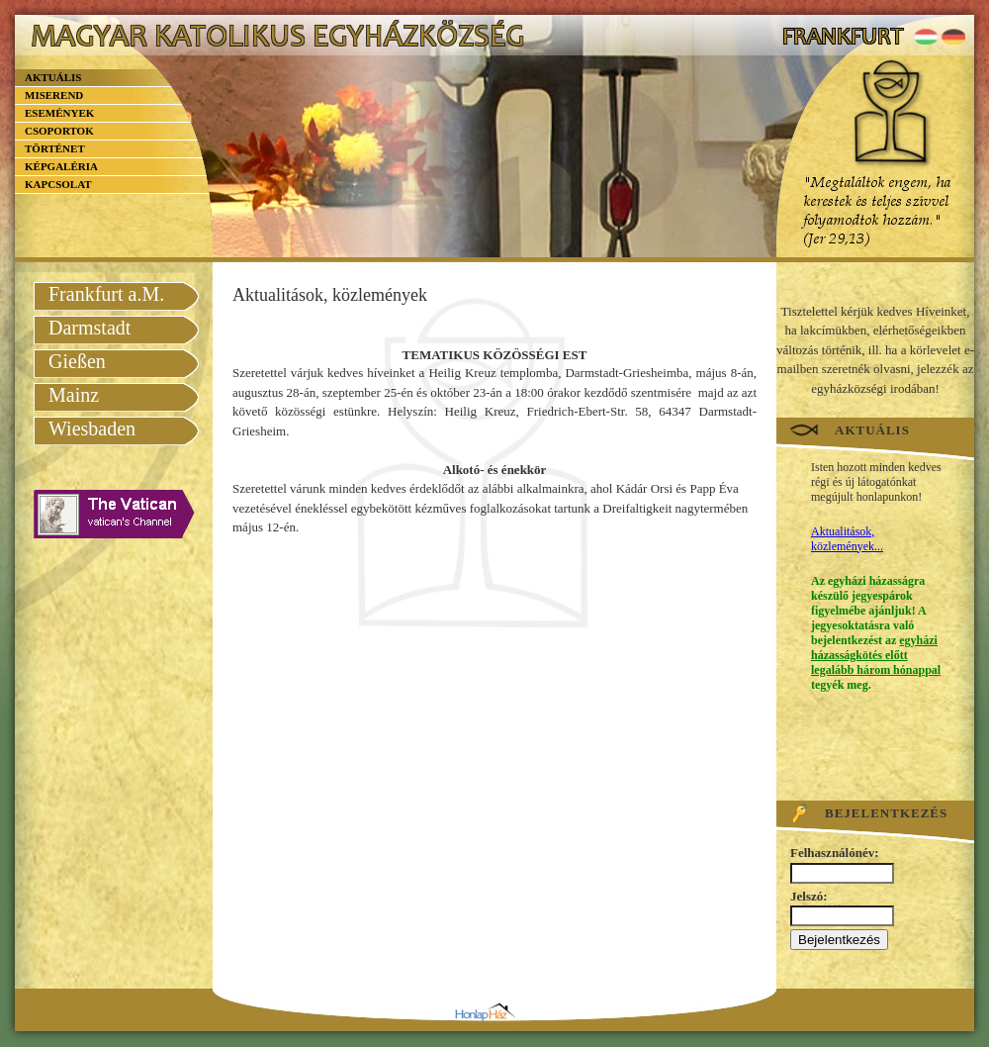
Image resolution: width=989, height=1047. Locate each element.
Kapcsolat (58, 184)
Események (59, 113)
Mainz (73, 395)
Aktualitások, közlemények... (847, 538)
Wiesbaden (91, 428)
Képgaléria (61, 166)
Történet (55, 148)
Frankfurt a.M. (106, 294)
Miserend (54, 95)
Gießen (77, 361)
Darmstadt (89, 327)
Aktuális (53, 77)
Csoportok (59, 131)
